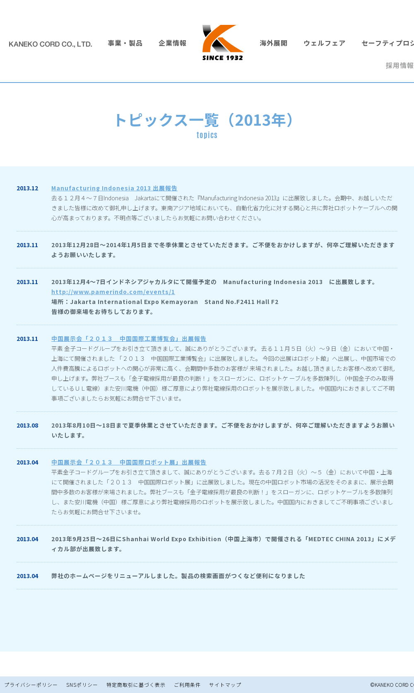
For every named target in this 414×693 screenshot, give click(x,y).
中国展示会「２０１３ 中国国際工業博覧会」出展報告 (129, 338)
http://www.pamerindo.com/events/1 (113, 291)
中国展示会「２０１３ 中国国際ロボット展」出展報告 (129, 462)
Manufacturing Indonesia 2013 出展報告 (114, 188)
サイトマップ (225, 684)
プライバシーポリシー (31, 684)
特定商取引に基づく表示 (136, 684)
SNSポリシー (82, 684)
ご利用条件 (187, 684)
